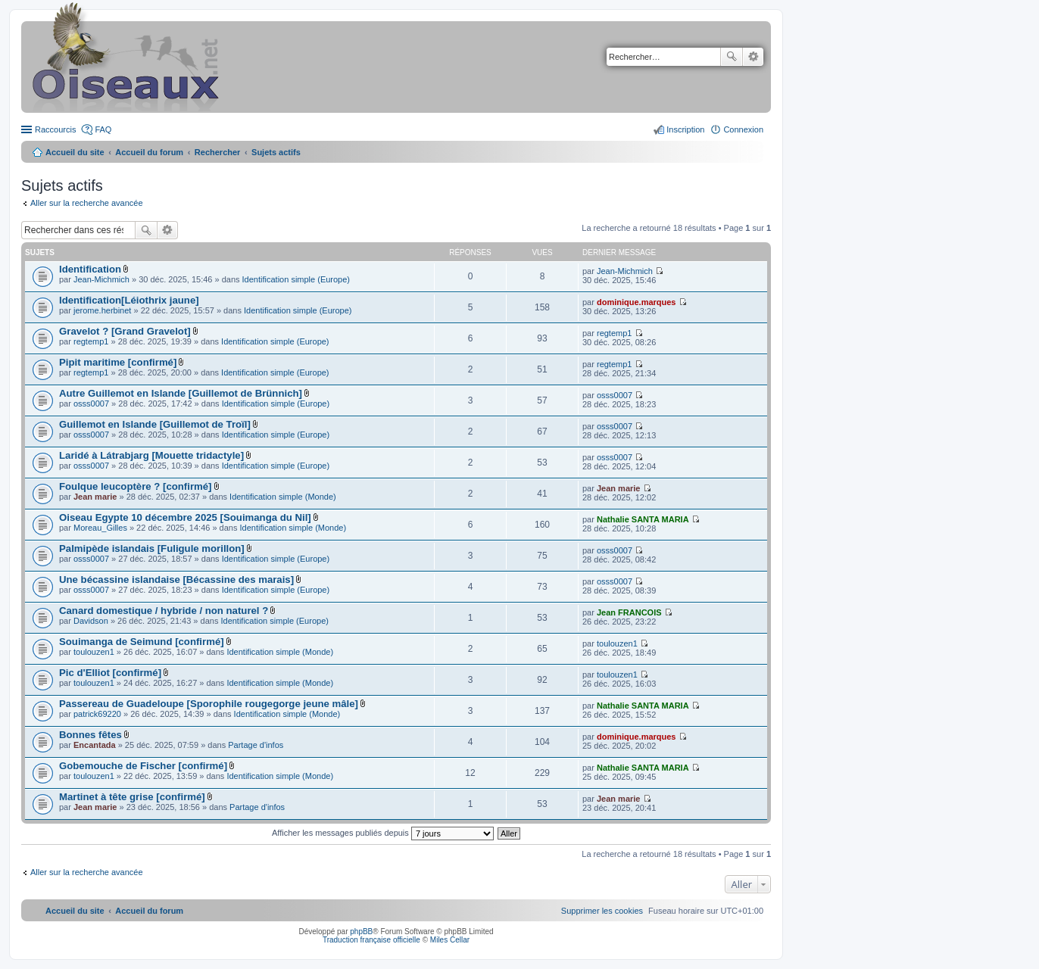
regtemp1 (90, 341)
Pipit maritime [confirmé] (117, 362)
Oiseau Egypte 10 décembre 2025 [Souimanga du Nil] (185, 517)
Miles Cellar (450, 940)
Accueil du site (75, 152)
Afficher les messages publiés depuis (383, 832)
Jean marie (95, 496)
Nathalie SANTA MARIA (643, 519)
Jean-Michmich (101, 279)
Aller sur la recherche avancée (86, 202)
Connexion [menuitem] (743, 129)
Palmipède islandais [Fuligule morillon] (152, 548)
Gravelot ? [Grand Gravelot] (125, 331)
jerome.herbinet (102, 310)
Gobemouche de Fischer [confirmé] (143, 765)
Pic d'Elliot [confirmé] (110, 672)
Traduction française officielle (371, 940)
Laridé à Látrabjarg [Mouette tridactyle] (151, 455)
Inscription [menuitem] (685, 129)
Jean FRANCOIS (629, 612)
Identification (90, 269)
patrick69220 (97, 713)
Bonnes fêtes (90, 734)
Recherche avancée (753, 57)
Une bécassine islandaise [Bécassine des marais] (176, 579)
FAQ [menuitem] (103, 129)
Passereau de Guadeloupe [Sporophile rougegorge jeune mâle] (208, 703)
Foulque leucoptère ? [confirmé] (135, 486)
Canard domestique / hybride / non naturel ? (163, 610)
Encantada (94, 744)
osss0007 (91, 403)
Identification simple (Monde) (282, 496)
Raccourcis (55, 129)
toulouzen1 (93, 651)
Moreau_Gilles (100, 527)
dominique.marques (636, 302)
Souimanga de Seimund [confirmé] (141, 641)
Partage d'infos (255, 744)
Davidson (90, 620)
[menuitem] (602, 910)
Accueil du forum (149, 152)
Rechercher (731, 57)
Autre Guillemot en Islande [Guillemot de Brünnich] (180, 393)
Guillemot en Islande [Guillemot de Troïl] (155, 424)
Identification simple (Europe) (296, 279)
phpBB (361, 931)
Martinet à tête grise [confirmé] (132, 796)
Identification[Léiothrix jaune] (129, 300)
